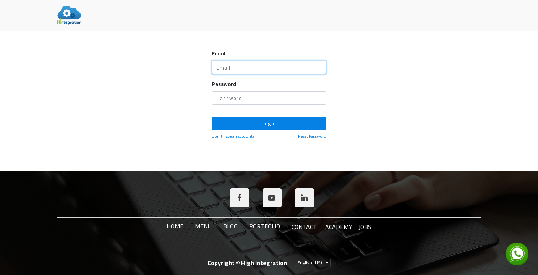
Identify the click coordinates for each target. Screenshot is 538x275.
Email (218, 54)
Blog (230, 226)
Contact (304, 227)
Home (175, 226)
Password (224, 84)
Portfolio (264, 226)
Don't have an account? (233, 136)
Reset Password (312, 136)
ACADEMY (338, 227)
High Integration (264, 263)
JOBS (364, 227)
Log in (269, 123)
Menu (203, 226)
